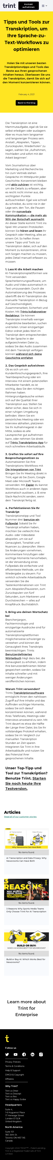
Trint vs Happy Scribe (15, 1099)
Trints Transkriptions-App (26, 442)
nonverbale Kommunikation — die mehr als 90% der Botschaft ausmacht (26, 215)
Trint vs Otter (11, 1091)
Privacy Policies (12, 1062)
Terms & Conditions (14, 1066)
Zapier (30, 485)
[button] (44, 5)
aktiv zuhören (20, 184)
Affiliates (9, 1079)
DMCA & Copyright (14, 1074)
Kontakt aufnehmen (28, 5)
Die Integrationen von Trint (23, 469)
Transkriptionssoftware (28, 693)
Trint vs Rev (11, 1096)
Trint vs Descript (13, 1093)
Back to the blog (26, 103)
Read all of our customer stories (20, 816)
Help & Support (12, 1070)
